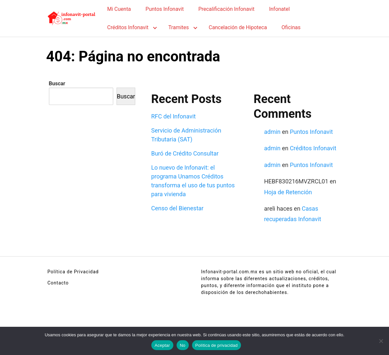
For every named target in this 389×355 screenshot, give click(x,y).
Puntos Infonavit (164, 9)
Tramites (178, 27)
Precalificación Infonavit (226, 9)
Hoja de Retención (288, 192)
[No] (381, 341)
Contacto (58, 282)
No (182, 345)
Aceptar (162, 345)
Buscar (57, 83)
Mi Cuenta (119, 9)
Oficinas (291, 27)
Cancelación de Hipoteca (238, 27)
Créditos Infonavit (128, 27)
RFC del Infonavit (173, 116)
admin (272, 131)
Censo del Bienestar (177, 208)
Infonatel (279, 9)
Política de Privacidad (73, 271)
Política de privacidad (216, 345)
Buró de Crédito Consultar (184, 153)
